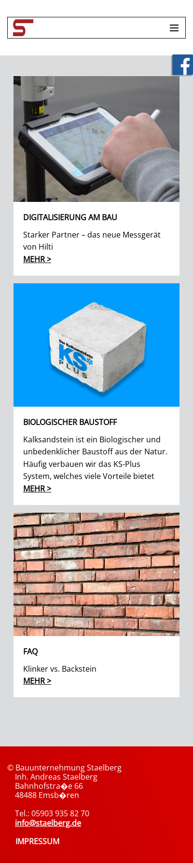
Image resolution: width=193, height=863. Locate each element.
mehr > (37, 259)
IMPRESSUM (37, 841)
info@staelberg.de (48, 823)
